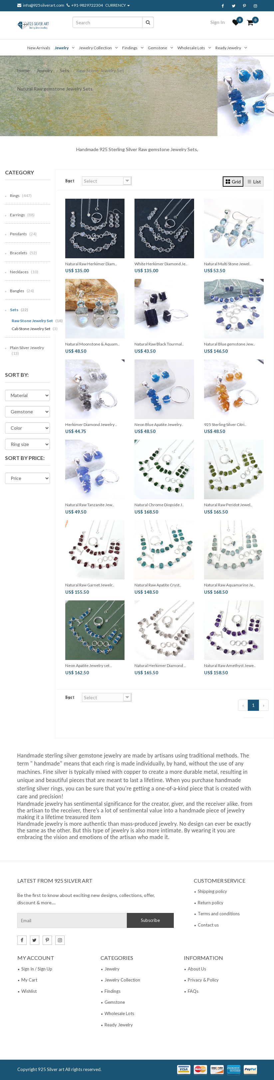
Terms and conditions (219, 913)
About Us (197, 969)
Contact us (208, 925)
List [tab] (254, 181)
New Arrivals (38, 47)
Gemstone (157, 47)
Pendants (23, 233)
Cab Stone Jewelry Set (35, 328)
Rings (21, 195)
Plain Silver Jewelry (27, 350)
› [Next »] (263, 705)
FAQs (193, 991)
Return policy (210, 902)
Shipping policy (212, 891)
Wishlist (29, 991)
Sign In (217, 22)
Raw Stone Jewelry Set (37, 320)
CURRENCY (117, 5)
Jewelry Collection (95, 47)
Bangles (22, 290)
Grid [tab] (233, 181)
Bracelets (23, 252)
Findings (129, 47)
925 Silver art (51, 1069)
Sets (64, 70)
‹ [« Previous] (243, 705)
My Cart (29, 979)
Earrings (22, 214)
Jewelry (62, 47)
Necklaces (24, 271)
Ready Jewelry (228, 47)
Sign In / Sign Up (36, 969)
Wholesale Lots (191, 47)
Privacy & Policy (203, 979)
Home (23, 70)
